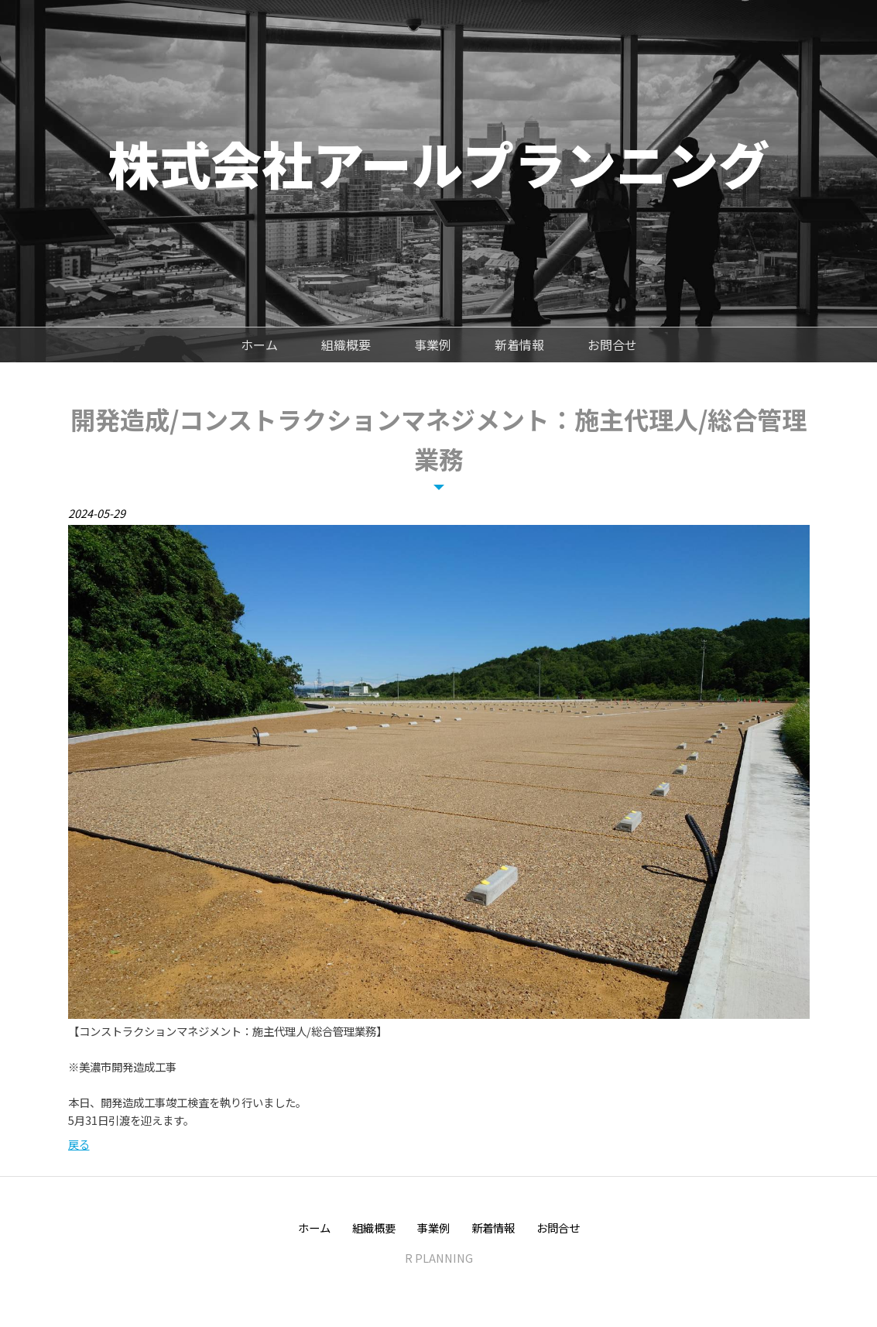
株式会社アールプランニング (438, 162)
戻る (79, 1144)
